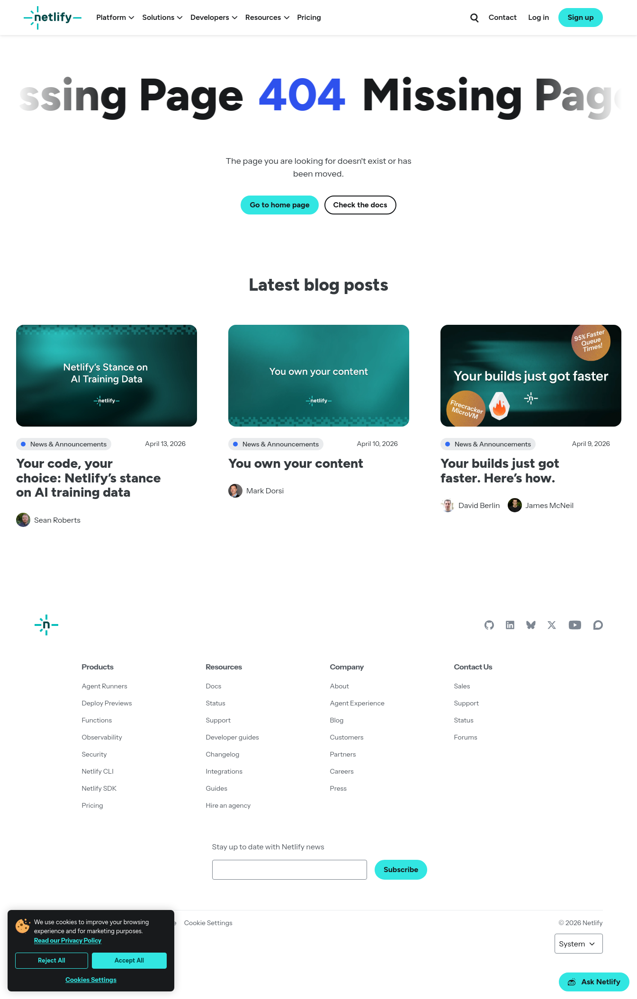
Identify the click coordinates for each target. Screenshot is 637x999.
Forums (465, 737)
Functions (97, 720)
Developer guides (232, 737)
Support (218, 720)
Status (215, 703)
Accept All (129, 960)
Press (338, 788)
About (339, 686)
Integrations (224, 771)
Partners (343, 754)
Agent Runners (104, 686)
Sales (462, 686)
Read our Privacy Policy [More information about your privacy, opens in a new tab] (67, 940)
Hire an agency (228, 805)
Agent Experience (357, 703)
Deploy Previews (107, 703)
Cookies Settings (91, 979)
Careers (342, 771)
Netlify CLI (98, 771)
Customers (347, 737)
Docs (214, 686)
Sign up (580, 17)
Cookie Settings (208, 923)
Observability (102, 737)
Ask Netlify (594, 981)
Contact (503, 17)
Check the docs (360, 204)
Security (94, 754)
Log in (538, 17)
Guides (216, 788)
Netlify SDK (99, 788)
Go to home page (279, 204)
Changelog (223, 754)
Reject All (51, 960)
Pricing (309, 17)
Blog (337, 720)
